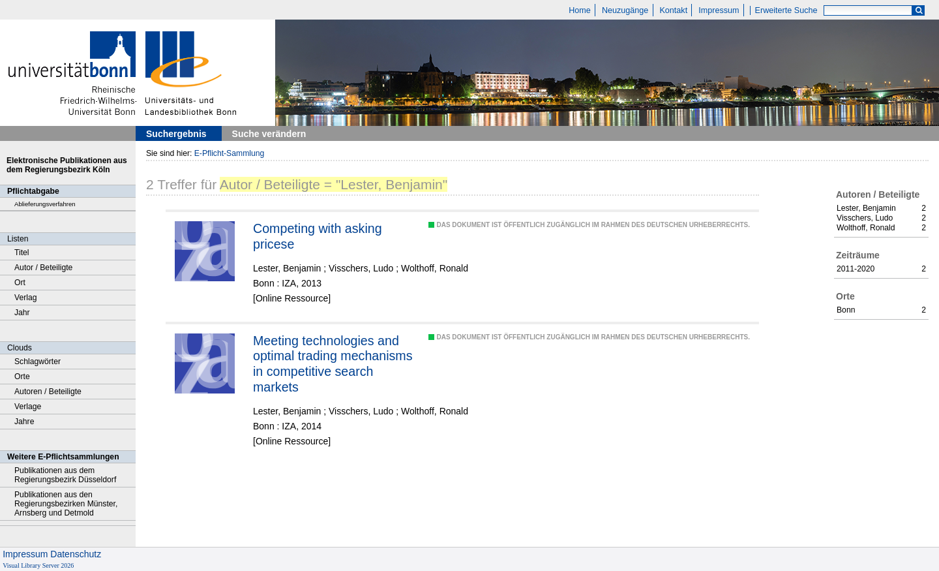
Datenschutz (75, 554)
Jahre (24, 421)
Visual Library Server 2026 (38, 565)
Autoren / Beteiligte (48, 391)
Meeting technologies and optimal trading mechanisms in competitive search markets (333, 363)
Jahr (22, 312)
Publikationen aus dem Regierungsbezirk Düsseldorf (65, 475)
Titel (21, 252)
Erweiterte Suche (786, 10)
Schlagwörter (37, 361)
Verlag (25, 297)
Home (580, 10)
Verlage (27, 406)
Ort (19, 282)
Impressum (718, 10)
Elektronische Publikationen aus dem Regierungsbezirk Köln (67, 165)
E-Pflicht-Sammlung (229, 153)
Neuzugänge (625, 10)
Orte (22, 376)
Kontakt (673, 10)
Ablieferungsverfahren (45, 204)
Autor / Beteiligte (43, 267)
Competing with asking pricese (317, 236)
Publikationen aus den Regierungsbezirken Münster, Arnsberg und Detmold (65, 503)
